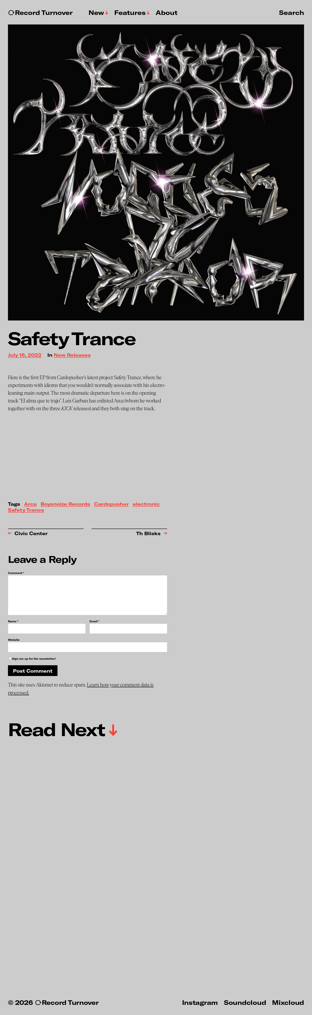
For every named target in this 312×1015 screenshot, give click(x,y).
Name (13, 621)
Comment (16, 573)
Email (94, 621)
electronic (146, 504)
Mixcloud (288, 1002)
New (96, 12)
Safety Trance (26, 510)
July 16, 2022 (24, 355)
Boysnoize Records (65, 504)
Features (130, 12)
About (166, 12)
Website (14, 639)
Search (291, 12)
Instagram (200, 1002)
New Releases (72, 355)
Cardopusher (111, 504)
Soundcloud (245, 1002)
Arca (30, 504)
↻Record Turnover (40, 12)
